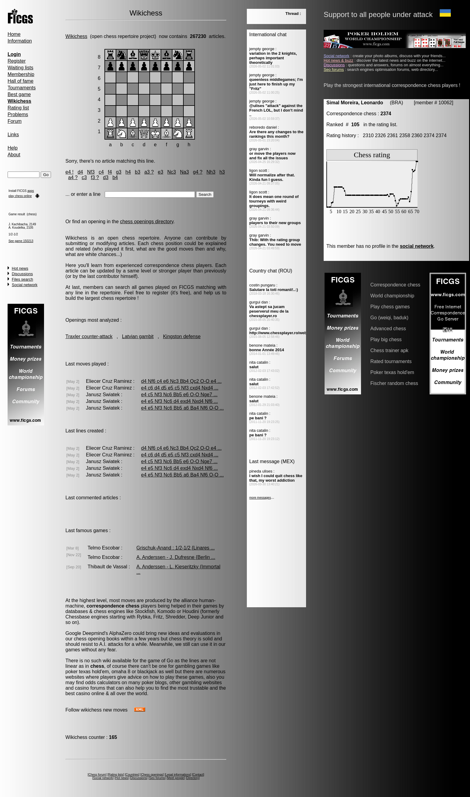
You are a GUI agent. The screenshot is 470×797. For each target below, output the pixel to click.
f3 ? (95, 177)
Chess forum (97, 774)
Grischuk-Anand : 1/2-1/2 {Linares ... (175, 547)
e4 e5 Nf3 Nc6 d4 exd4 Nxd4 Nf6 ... (179, 401)
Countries (132, 774)
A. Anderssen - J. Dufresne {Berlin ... (175, 557)
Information (20, 40)
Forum (15, 121)
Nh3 (210, 172)
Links (13, 134)
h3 (222, 172)
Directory (192, 778)
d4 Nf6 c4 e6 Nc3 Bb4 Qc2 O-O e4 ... (181, 381)
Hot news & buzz (338, 60)
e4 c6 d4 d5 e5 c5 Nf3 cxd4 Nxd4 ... (179, 387)
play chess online (20, 196)
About (14, 154)
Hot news (20, 268)
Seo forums (157, 778)
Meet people (175, 778)
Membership (21, 74)
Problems (18, 114)
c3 (84, 177)
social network (417, 246)
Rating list (18, 107)
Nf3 (91, 172)
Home (14, 34)
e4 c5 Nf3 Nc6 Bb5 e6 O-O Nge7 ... (179, 394)
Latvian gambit (138, 336)
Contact (198, 774)
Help (13, 148)
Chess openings (152, 774)
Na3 (184, 172)
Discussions (22, 274)
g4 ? (198, 172)
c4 (101, 172)
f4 (110, 172)
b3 (137, 172)
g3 (118, 172)
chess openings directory (146, 221)
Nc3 (171, 172)
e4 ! (70, 172)
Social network (25, 284)
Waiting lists (20, 67)
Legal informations (177, 774)
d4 (80, 172)
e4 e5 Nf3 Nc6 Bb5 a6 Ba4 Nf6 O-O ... (182, 408)
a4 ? (72, 177)
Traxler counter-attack (89, 336)
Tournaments (22, 87)
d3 (105, 177)
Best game (19, 94)
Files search (22, 279)
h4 (128, 172)
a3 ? (149, 172)
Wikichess (76, 36)
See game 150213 (21, 241)
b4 (115, 177)
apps (30, 190)
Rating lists (115, 774)
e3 (160, 172)
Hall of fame (20, 81)
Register (17, 61)
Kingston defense (182, 336)
